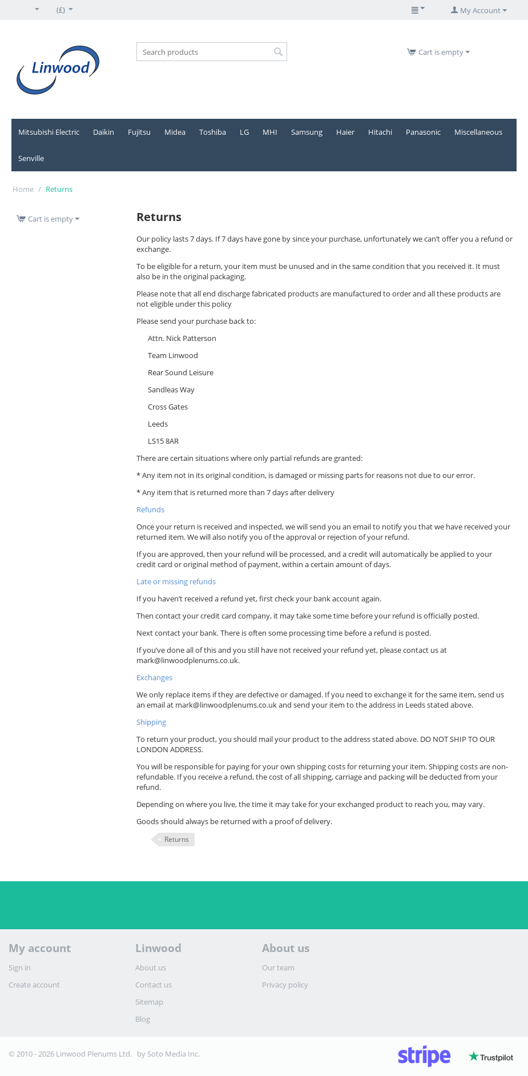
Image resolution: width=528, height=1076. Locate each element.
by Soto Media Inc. (168, 1054)
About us (150, 967)
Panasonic (423, 132)
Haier (345, 132)
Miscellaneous (478, 132)
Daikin (103, 132)
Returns (176, 839)
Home (23, 189)
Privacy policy (285, 984)
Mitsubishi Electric (48, 132)
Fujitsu (139, 132)
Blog (142, 1019)
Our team (278, 967)
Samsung (307, 132)
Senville (31, 158)
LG (244, 132)
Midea (175, 132)
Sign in (20, 967)
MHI (270, 132)
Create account (34, 984)
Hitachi (380, 132)
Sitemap (149, 1002)
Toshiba (212, 132)
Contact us (153, 984)
